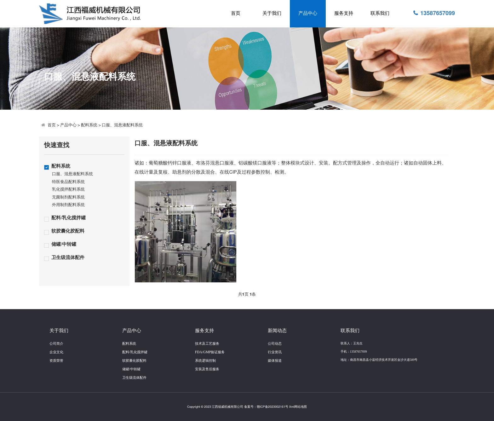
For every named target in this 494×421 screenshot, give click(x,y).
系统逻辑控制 (205, 360)
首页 (235, 13)
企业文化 (56, 352)
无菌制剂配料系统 (68, 197)
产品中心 (307, 13)
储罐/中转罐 (63, 244)
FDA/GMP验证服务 (210, 352)
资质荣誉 (56, 360)
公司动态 (275, 343)
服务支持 (343, 13)
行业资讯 (275, 352)
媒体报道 (275, 360)
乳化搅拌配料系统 (68, 189)
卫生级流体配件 (67, 257)
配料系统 (89, 125)
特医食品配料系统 (68, 182)
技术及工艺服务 (207, 343)
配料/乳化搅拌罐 (68, 218)
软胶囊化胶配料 (67, 231)
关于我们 (271, 13)
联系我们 (379, 13)
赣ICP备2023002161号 (273, 406)
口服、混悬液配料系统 (122, 125)
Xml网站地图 (298, 406)
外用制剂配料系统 (68, 205)
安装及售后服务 (207, 369)
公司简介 (56, 343)
